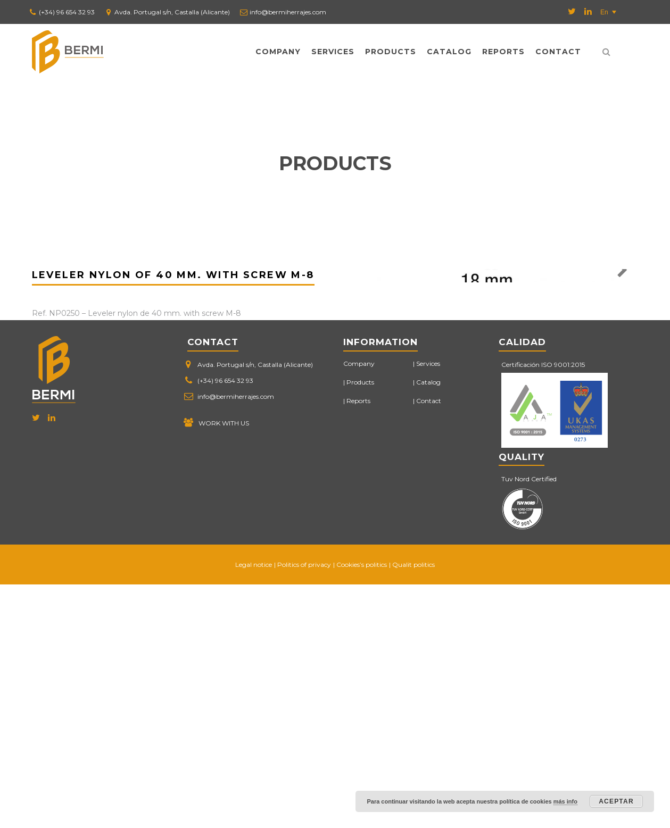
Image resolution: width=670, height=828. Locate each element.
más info (565, 801)
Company (278, 51)
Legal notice (253, 808)
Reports (503, 51)
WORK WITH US (223, 667)
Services (332, 51)
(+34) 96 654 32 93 (67, 12)
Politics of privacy (304, 808)
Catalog (449, 51)
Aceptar (616, 801)
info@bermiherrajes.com (288, 12)
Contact (558, 51)
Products (390, 51)
